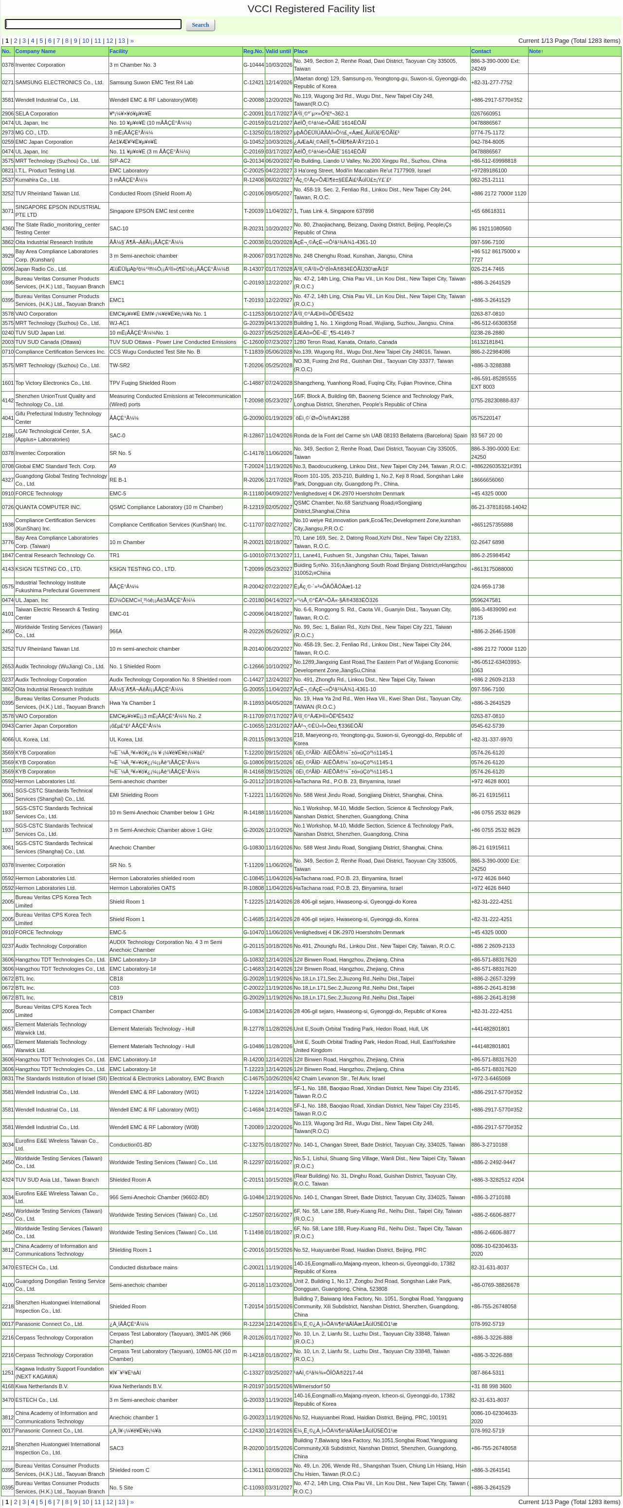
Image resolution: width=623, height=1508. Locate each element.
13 (121, 40)
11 (97, 40)
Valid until (278, 51)
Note (535, 51)
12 (109, 40)
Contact (481, 51)
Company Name (35, 51)
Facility (119, 51)
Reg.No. (253, 51)
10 (85, 40)
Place (301, 51)
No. (6, 51)
